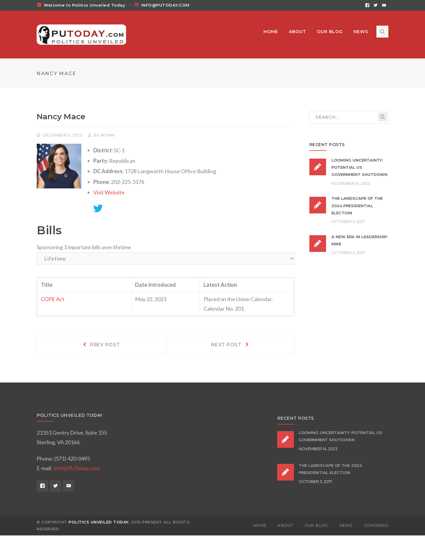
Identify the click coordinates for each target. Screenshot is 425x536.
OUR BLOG (316, 526)
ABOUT (285, 526)
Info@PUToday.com (76, 468)
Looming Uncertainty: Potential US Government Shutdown (359, 168)
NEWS (346, 526)
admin (108, 136)
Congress (376, 526)
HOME (259, 526)
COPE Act (52, 300)
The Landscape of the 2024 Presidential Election (357, 206)
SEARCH (382, 117)
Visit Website (109, 193)
